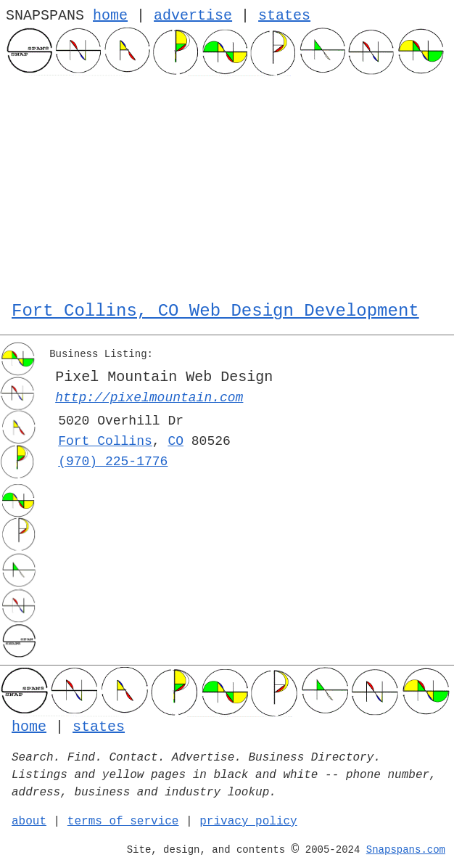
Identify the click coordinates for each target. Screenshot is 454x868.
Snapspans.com (405, 850)
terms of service (123, 821)
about (29, 821)
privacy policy (248, 821)
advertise (193, 15)
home (110, 15)
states (284, 15)
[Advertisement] (227, 185)
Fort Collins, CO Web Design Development (215, 311)
